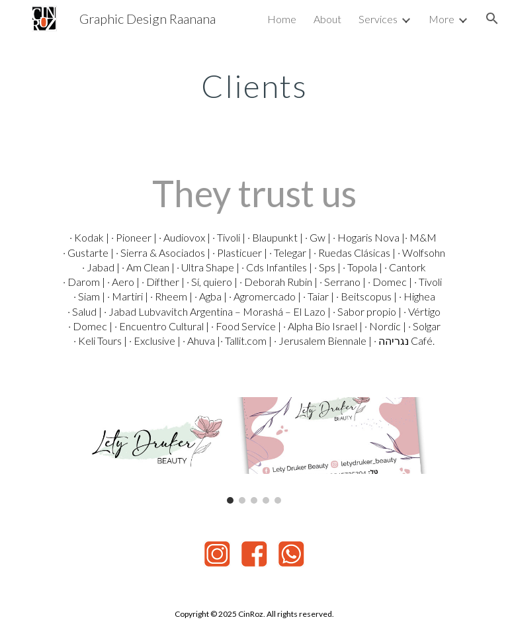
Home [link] (281, 19)
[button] (492, 18)
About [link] (327, 19)
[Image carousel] (253, 450)
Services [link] (378, 19)
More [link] (441, 19)
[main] (253, 83)
